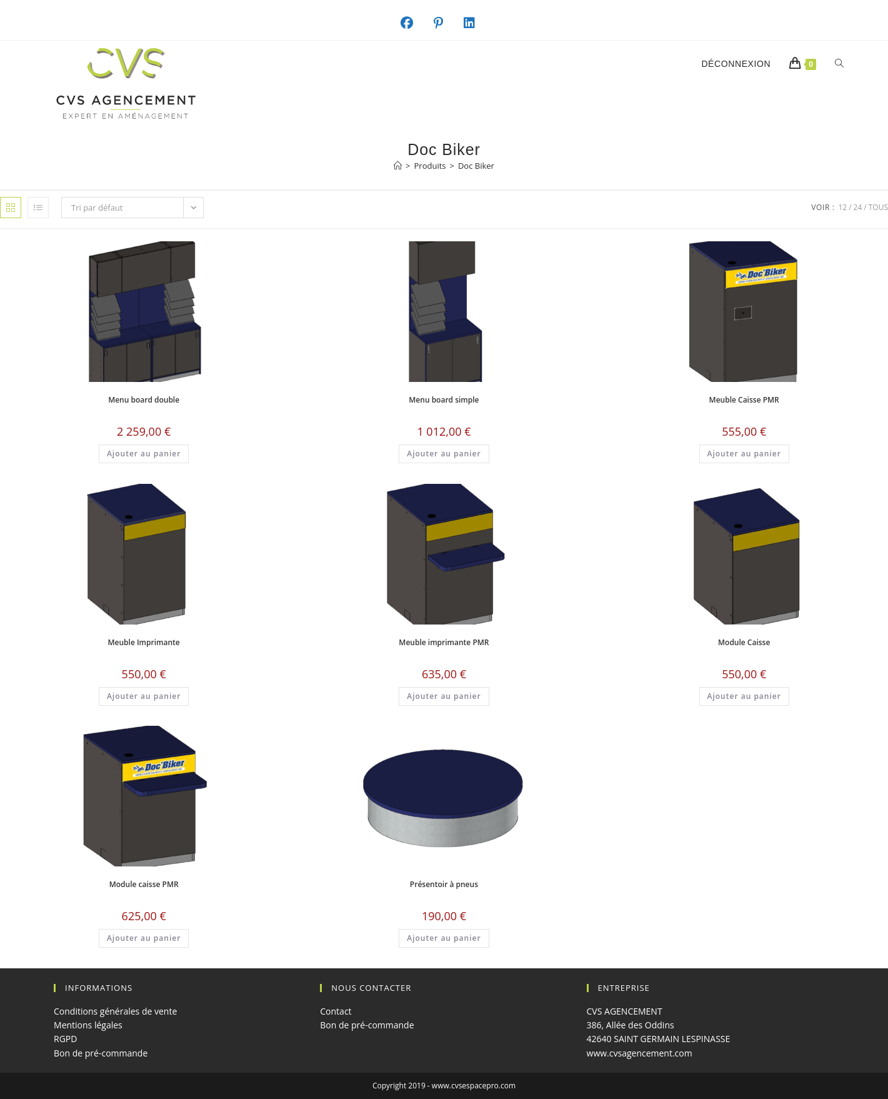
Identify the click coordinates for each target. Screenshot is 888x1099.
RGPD (65, 1039)
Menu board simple (444, 399)
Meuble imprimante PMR (444, 642)
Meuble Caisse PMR (744, 399)
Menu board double (143, 399)
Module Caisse (744, 642)
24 (858, 207)
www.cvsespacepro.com (474, 1085)
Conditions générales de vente (115, 1011)
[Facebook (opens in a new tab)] (413, 23)
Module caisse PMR (144, 884)
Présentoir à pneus (444, 884)
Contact (335, 1011)
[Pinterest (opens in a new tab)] (445, 23)
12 (842, 207)
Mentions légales (88, 1025)
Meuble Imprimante (144, 642)
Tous (878, 207)
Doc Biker (476, 165)
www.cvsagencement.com (639, 1053)
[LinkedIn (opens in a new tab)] (476, 23)
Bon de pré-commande (100, 1053)
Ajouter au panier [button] (144, 453)
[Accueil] (398, 165)
